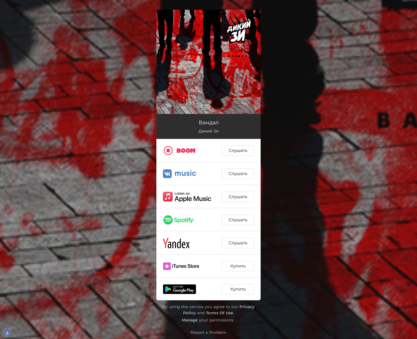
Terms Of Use (219, 312)
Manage (190, 320)
